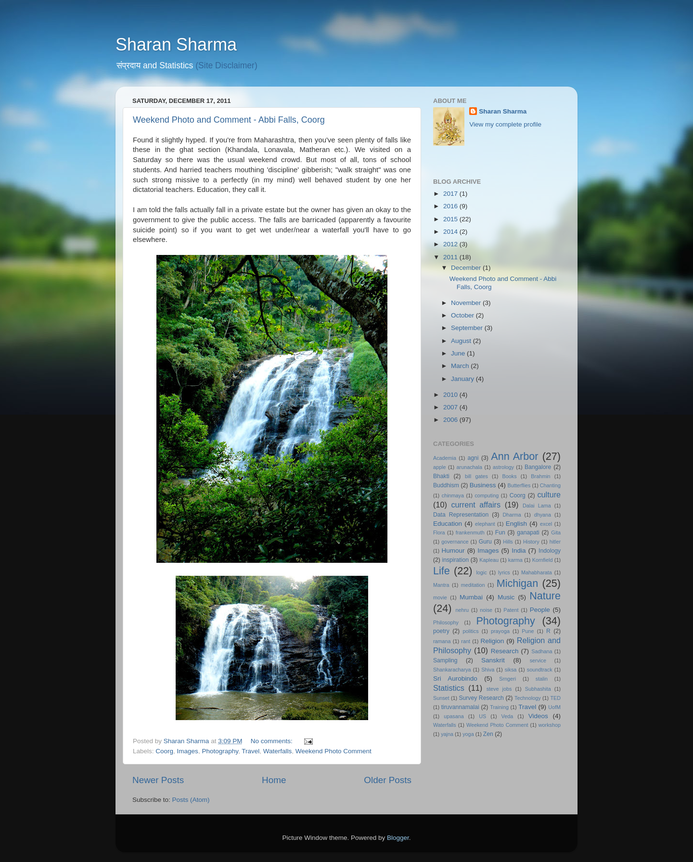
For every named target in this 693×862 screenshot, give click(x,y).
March (461, 365)
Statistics (448, 688)
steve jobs (499, 689)
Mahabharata (536, 572)
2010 (451, 394)
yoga (468, 734)
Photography (220, 751)
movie (440, 597)
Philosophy (446, 622)
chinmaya (453, 495)
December (467, 267)
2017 (451, 193)
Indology (550, 550)
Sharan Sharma (176, 44)
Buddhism (446, 485)
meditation (473, 585)
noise (486, 610)
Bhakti (441, 476)
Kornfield (542, 560)
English (516, 523)
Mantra (441, 585)
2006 (451, 419)
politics (471, 631)
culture (549, 494)
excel (546, 524)
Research (505, 651)
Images (187, 751)
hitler (555, 542)
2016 (451, 206)
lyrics (504, 572)
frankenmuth (470, 532)
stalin (542, 679)
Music (506, 597)
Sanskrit (493, 660)
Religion (492, 641)
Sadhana (541, 651)
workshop (550, 725)
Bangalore (538, 467)
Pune (528, 631)
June (459, 353)
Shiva (487, 669)
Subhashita (538, 689)
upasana (453, 716)
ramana (442, 641)
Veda (507, 716)
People (540, 609)
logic (481, 572)
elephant (485, 524)
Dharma (511, 515)
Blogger (398, 837)
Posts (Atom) (191, 799)
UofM (554, 707)
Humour (453, 550)
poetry (441, 631)
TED (555, 698)
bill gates (476, 476)
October (463, 315)
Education (447, 523)
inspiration (455, 560)
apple (439, 467)
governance (454, 542)
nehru (462, 610)
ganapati (528, 532)
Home (274, 780)
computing (487, 495)
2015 (451, 219)
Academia (444, 458)
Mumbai (471, 597)
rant (465, 641)
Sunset (441, 698)
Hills (508, 542)
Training (499, 707)
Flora (439, 532)
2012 (451, 244)
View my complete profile (505, 124)
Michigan (517, 583)
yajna (447, 734)
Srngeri (507, 679)
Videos (538, 716)
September (468, 327)
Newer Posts (158, 780)
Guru (485, 541)
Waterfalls (277, 751)
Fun (500, 532)
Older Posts (387, 780)
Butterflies (519, 485)
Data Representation (460, 514)
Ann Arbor (514, 456)
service (538, 660)
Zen (488, 734)
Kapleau (489, 560)
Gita (556, 532)
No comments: (273, 741)
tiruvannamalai (460, 707)
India (519, 550)
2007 (451, 407)
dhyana (542, 515)
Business (483, 485)
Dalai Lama (537, 505)
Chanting (550, 485)
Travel (250, 751)
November (467, 302)
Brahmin (540, 476)
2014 (451, 231)
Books (509, 476)
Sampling (445, 660)
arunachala (469, 467)
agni (473, 458)
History (531, 542)
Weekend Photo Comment (333, 751)
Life (441, 571)
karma (515, 560)
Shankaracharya (452, 669)
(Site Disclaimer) (226, 65)
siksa (511, 669)
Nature (545, 596)
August (462, 340)
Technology (527, 698)
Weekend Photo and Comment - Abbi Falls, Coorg (229, 120)
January (463, 378)
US (482, 716)
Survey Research (481, 698)
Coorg (164, 751)
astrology (503, 467)
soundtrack (539, 669)
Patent (510, 610)
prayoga (500, 631)
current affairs (475, 504)
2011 (451, 257)
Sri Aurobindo (455, 678)
